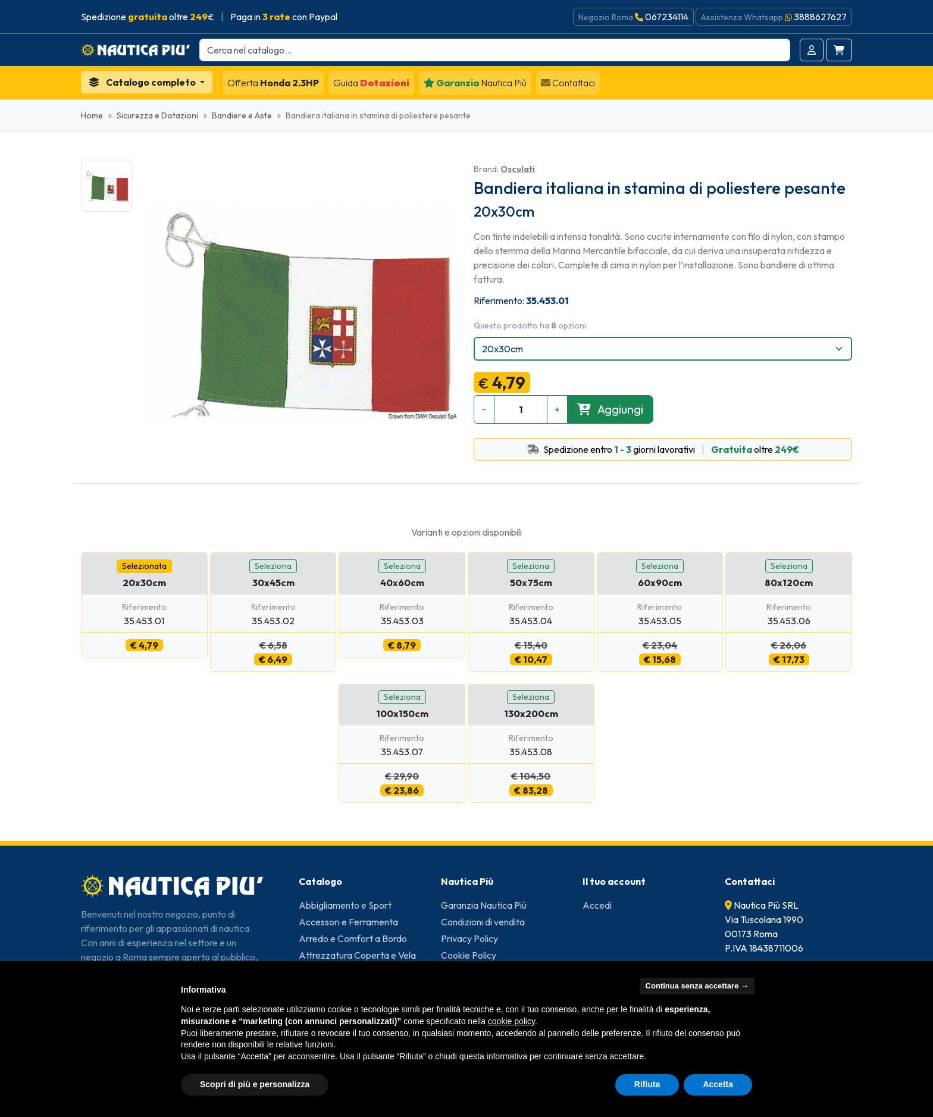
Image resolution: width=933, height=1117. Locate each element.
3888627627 (820, 17)
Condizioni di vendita (483, 922)
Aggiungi (610, 409)
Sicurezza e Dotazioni (157, 115)
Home (92, 115)
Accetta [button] (718, 1084)
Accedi (597, 905)
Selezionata (144, 566)
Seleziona (273, 566)
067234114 (666, 17)
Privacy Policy (469, 938)
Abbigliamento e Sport (345, 905)
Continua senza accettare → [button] (697, 985)
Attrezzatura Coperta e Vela (357, 955)
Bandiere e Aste (242, 115)
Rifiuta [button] (647, 1084)
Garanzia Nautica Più (484, 905)
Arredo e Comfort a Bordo (353, 938)
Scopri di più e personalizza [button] (254, 1084)
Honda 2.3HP (273, 83)
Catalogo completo (143, 82)
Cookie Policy (468, 955)
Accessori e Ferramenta (348, 922)
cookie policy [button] (511, 1021)
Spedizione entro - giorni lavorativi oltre (663, 449)
